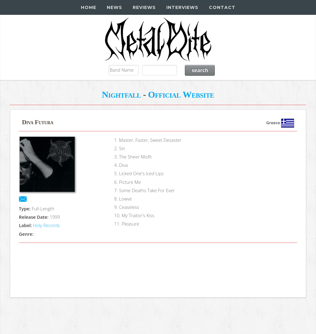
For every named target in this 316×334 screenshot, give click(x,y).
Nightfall (121, 94)
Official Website (181, 94)
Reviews (144, 7)
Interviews (182, 7)
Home (88, 7)
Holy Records (46, 225)
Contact (222, 7)
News (114, 7)
